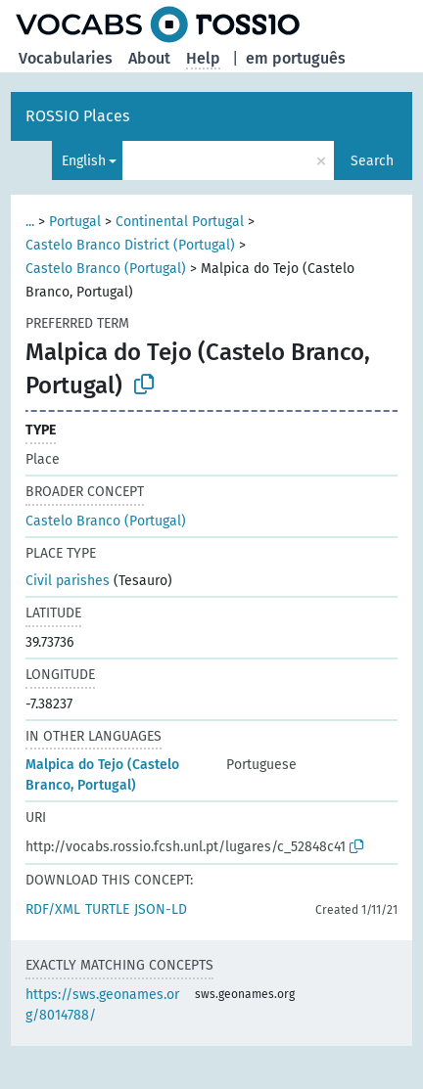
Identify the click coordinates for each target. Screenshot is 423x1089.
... (29, 221)
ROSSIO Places (77, 116)
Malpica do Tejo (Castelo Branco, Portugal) (102, 775)
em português (296, 58)
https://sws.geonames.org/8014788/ (102, 1004)
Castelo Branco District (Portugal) (130, 245)
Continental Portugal (180, 221)
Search (372, 161)
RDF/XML (52, 909)
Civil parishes (67, 580)
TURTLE (107, 909)
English (84, 161)
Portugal (75, 221)
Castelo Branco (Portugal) (105, 268)
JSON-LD (160, 909)
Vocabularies (66, 58)
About (149, 58)
